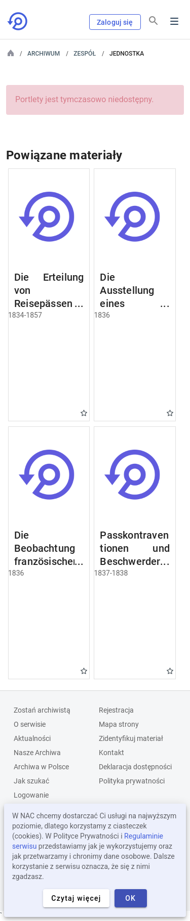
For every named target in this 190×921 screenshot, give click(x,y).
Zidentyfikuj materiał (131, 738)
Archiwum (43, 53)
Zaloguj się (115, 22)
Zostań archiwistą (42, 710)
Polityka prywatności (132, 781)
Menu (174, 21)
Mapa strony (119, 724)
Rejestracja (116, 710)
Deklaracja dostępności (135, 767)
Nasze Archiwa (37, 753)
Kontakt (111, 753)
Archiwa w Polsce (41, 767)
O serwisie (30, 724)
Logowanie (31, 795)
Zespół (84, 53)
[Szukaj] (153, 20)
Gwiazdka (84, 413)
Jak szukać (31, 781)
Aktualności (32, 738)
